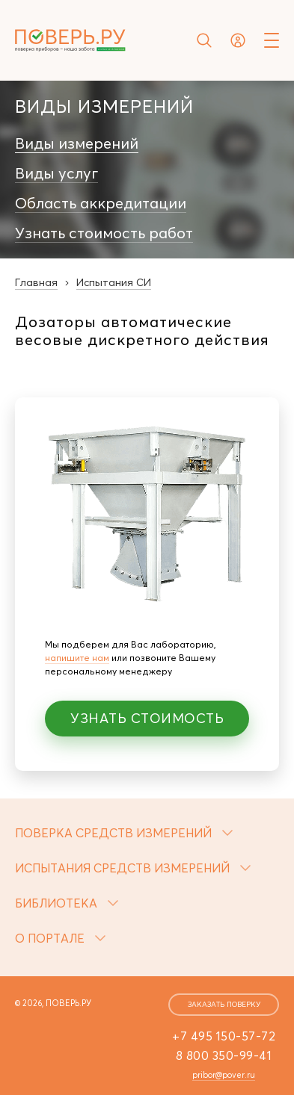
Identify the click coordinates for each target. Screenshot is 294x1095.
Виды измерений (76, 143)
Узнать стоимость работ (104, 233)
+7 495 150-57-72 (223, 1036)
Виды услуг (56, 173)
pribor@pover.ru (223, 1075)
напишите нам (77, 657)
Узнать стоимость (147, 718)
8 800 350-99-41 (224, 1055)
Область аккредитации (100, 203)
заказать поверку (224, 1004)
